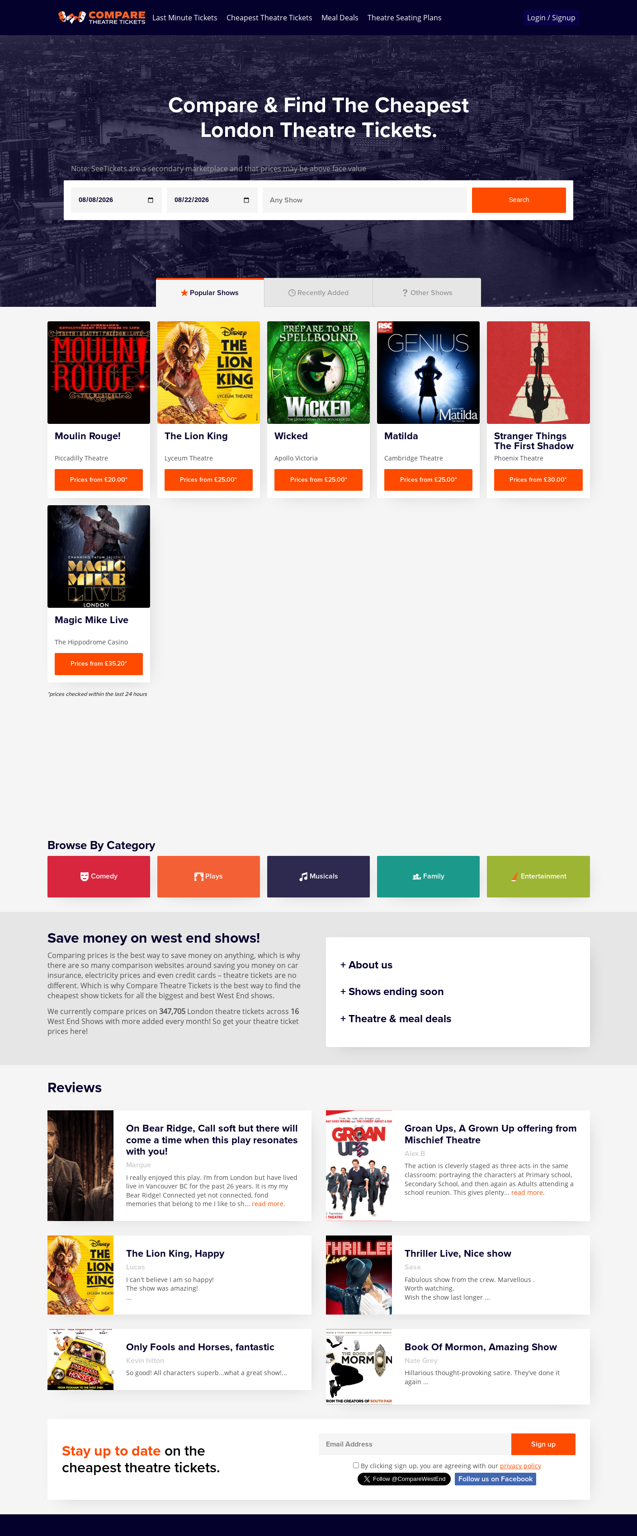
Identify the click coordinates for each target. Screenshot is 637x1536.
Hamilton (192, 1459)
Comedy (99, 774)
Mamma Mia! (267, 1471)
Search (519, 199)
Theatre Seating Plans (405, 18)
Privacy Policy (70, 1496)
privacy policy (520, 1363)
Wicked (464, 1459)
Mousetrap (333, 1459)
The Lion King (406, 1501)
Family (428, 774)
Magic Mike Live (271, 1459)
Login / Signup (551, 18)
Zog (458, 1492)
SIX (319, 1492)
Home (57, 1459)
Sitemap (61, 1508)
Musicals (318, 774)
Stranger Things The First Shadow (410, 1467)
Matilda (258, 1484)
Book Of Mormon (123, 1496)
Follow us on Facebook (495, 1376)
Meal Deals (340, 18)
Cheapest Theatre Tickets (269, 18)
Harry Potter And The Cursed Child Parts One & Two (204, 1484)
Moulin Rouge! (269, 1496)
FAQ (54, 1471)
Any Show (124, 1459)
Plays (208, 774)
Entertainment (538, 774)
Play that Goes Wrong (338, 1475)
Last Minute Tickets (184, 18)
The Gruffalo (404, 1489)
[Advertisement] (318, 658)
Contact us (65, 1484)
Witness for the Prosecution (478, 1475)
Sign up (543, 1341)
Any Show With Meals (133, 1475)
